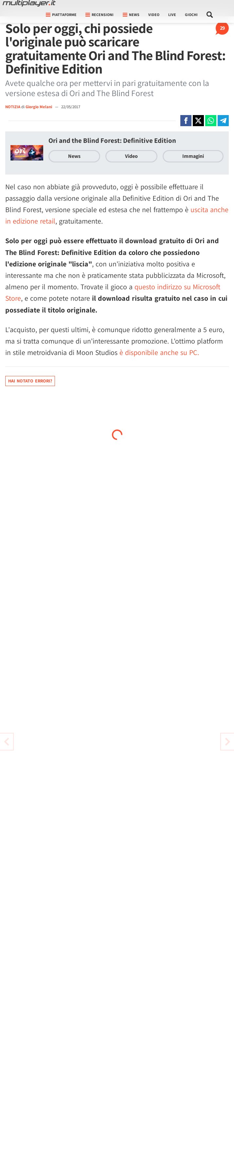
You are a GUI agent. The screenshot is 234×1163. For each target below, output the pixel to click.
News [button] (131, 14)
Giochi (191, 14)
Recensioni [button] (99, 14)
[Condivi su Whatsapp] (210, 120)
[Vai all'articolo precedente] (227, 741)
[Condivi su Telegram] (223, 120)
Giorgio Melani (39, 107)
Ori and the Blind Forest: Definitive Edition (112, 140)
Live (172, 14)
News (74, 156)
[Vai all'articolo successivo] (6, 741)
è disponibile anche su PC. (159, 352)
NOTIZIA (12, 107)
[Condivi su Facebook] (185, 120)
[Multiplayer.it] (29, 3)
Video (153, 14)
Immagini (193, 156)
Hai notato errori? (30, 381)
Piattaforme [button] (61, 14)
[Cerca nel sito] (210, 15)
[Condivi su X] (198, 120)
